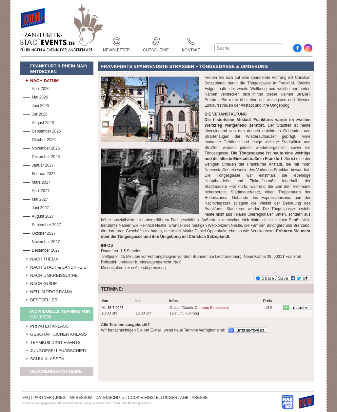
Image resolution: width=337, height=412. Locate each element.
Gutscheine (156, 41)
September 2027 (42, 224)
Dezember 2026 (41, 156)
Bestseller (40, 299)
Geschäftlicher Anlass (55, 333)
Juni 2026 (36, 105)
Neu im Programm (47, 291)
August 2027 (38, 215)
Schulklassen (43, 358)
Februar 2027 (39, 173)
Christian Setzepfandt (212, 308)
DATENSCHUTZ (110, 397)
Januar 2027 (38, 164)
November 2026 (41, 147)
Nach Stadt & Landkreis (54, 266)
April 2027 (36, 190)
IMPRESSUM (80, 397)
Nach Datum (41, 80)
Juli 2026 (35, 113)
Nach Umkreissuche (50, 274)
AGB (184, 397)
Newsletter (116, 41)
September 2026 (42, 130)
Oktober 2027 (39, 232)
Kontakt (191, 41)
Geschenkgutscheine (52, 372)
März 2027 (36, 181)
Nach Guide (40, 282)
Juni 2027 (36, 207)
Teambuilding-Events (52, 341)
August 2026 (38, 122)
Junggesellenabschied (54, 350)
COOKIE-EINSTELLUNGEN (152, 397)
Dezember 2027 (41, 249)
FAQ (26, 397)
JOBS (60, 397)
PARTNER (42, 397)
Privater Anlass (46, 325)
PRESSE (200, 397)
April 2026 (36, 88)
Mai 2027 (35, 198)
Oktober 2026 (39, 139)
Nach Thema (40, 258)
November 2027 (41, 241)
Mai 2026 (35, 96)
